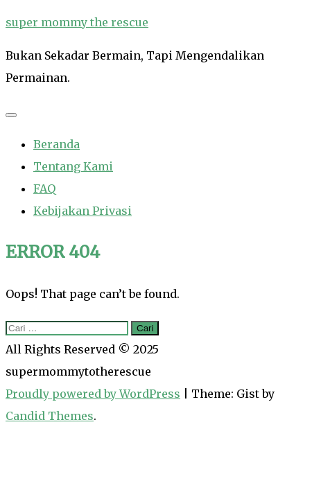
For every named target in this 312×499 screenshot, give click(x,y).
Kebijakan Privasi (82, 211)
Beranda (56, 144)
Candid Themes (50, 416)
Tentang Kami (73, 166)
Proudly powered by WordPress (93, 394)
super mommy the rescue (77, 22)
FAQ (44, 188)
